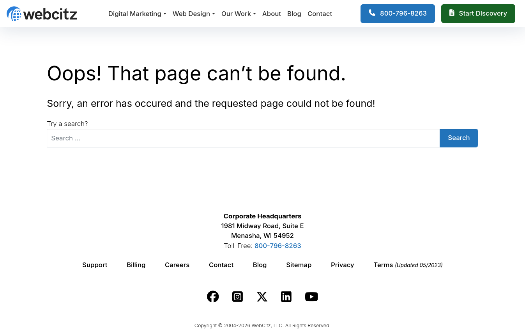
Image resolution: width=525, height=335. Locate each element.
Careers (177, 265)
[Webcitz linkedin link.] (286, 296)
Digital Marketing (134, 14)
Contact (320, 14)
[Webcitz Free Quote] (478, 13)
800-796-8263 (278, 245)
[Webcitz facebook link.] (213, 296)
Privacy (342, 265)
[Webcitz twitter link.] (262, 296)
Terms (408, 265)
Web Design (191, 14)
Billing (136, 265)
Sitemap (298, 265)
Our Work (236, 14)
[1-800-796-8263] (398, 13)
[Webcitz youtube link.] (311, 296)
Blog (294, 14)
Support (94, 265)
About (271, 14)
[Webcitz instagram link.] (237, 296)
